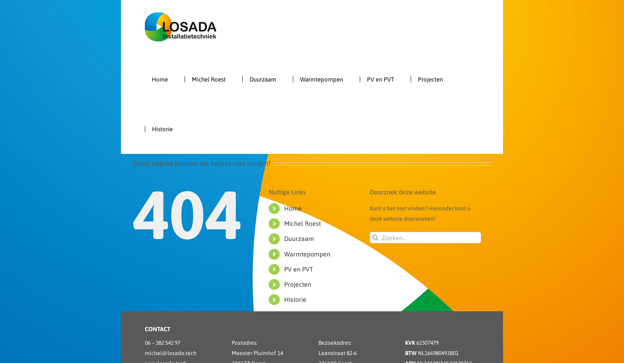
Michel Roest (302, 223)
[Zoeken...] (425, 237)
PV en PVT (298, 269)
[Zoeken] (375, 237)
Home (293, 208)
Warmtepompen (307, 254)
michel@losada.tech (171, 353)
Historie (295, 299)
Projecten (297, 284)
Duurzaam (299, 238)
